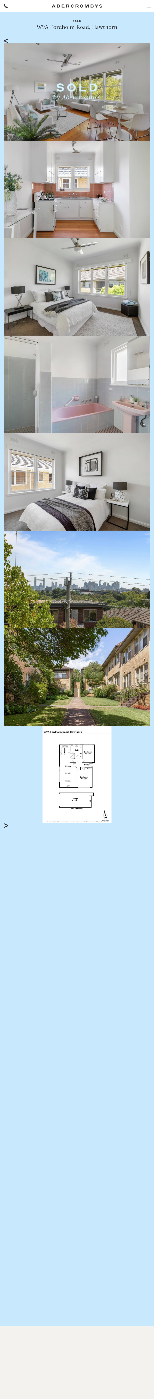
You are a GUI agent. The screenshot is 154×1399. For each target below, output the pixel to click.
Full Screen (130, 820)
